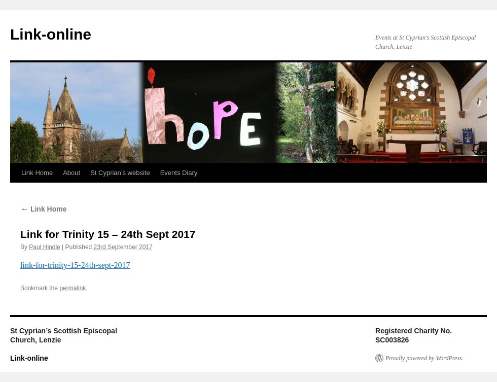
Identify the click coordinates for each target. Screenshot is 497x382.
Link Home (37, 173)
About (71, 173)
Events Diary (179, 173)
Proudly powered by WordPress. (424, 358)
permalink (72, 288)
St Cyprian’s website (120, 173)
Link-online (50, 34)
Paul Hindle (44, 247)
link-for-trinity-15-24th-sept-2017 (75, 265)
